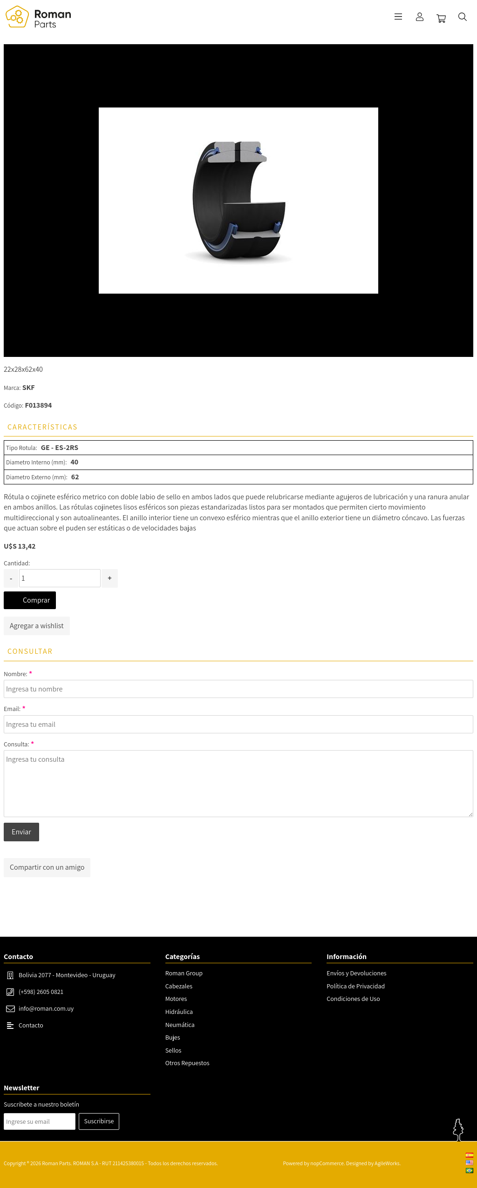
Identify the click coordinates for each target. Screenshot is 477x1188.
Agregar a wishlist (37, 626)
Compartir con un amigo (47, 867)
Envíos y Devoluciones (356, 973)
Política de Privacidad (356, 986)
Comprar (36, 600)
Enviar (21, 832)
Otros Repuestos (187, 1063)
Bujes (172, 1037)
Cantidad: (17, 563)
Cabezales (178, 986)
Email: (12, 709)
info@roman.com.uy (46, 1008)
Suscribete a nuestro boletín (41, 1104)
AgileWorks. (388, 1163)
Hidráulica (179, 1011)
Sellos (173, 1050)
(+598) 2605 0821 (41, 991)
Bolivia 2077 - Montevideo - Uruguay (67, 975)
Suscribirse (99, 1121)
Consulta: (16, 744)
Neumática (180, 1024)
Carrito (441, 18)
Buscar (462, 17)
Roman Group (184, 973)
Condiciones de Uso (353, 998)
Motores (176, 998)
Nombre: (15, 674)
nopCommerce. (327, 1163)
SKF (28, 387)
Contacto (31, 1025)
